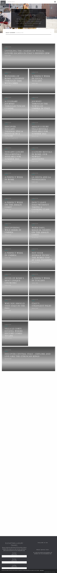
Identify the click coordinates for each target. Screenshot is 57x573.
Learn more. (42, 570)
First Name (14, 560)
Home (25, 10)
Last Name (14, 566)
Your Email (14, 553)
